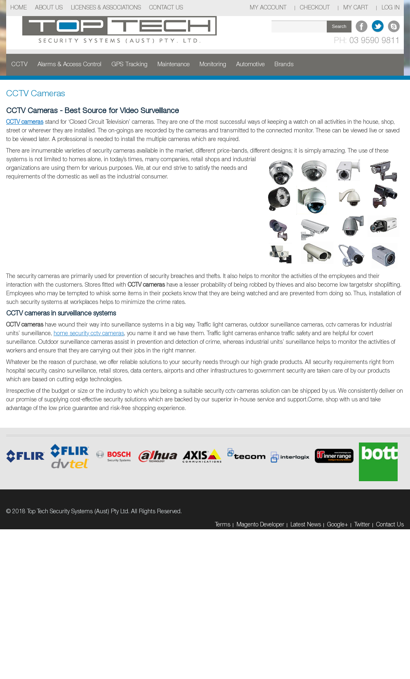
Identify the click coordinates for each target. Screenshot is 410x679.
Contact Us (166, 8)
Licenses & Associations (106, 8)
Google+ (337, 525)
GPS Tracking (129, 64)
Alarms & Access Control (69, 64)
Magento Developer (260, 525)
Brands (283, 64)
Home (18, 8)
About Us (49, 8)
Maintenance (173, 64)
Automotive (250, 64)
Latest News (306, 525)
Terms (222, 525)
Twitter (362, 525)
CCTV (19, 64)
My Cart (355, 8)
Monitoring (212, 64)
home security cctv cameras (89, 333)
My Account (268, 8)
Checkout (315, 8)
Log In (391, 8)
